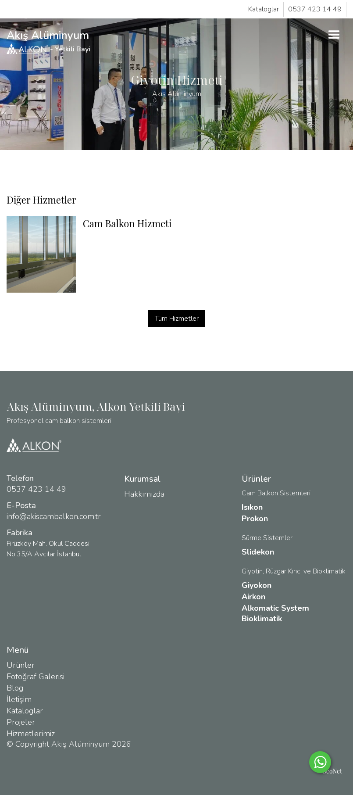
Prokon (255, 518)
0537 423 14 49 (315, 9)
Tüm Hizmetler (177, 318)
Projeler (21, 722)
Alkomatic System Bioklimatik (275, 613)
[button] (334, 35)
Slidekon (258, 552)
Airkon (253, 596)
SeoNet (332, 771)
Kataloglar (263, 9)
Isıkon (252, 507)
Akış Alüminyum (49, 41)
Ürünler (21, 665)
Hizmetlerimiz (31, 733)
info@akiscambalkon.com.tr (54, 516)
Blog (15, 688)
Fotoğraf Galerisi (35, 676)
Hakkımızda (144, 494)
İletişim (19, 699)
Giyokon (256, 585)
